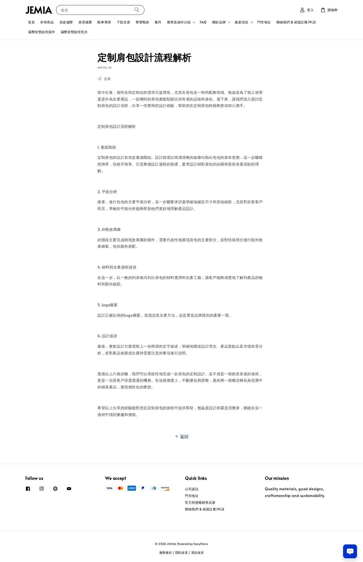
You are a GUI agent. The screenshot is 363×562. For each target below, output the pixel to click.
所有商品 (47, 22)
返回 (181, 436)
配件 (158, 22)
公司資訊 (191, 489)
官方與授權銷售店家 (200, 502)
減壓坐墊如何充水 (74, 32)
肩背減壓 (85, 22)
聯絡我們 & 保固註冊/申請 (296, 22)
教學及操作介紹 (179, 22)
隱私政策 (181, 552)
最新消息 (241, 22)
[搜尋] (136, 9)
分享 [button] (104, 79)
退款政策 (197, 552)
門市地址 (264, 22)
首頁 (31, 22)
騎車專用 (104, 22)
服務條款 (165, 552)
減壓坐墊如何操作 (41, 32)
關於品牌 (219, 22)
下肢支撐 (123, 22)
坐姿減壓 (66, 22)
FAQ (203, 22)
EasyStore (201, 544)
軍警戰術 (142, 22)
